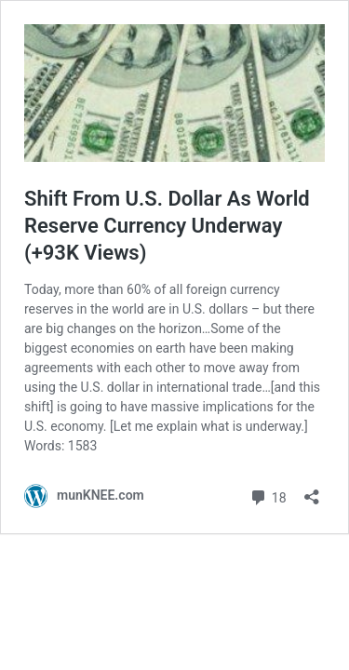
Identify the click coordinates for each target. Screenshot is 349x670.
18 (267, 495)
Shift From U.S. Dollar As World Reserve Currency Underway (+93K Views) (167, 225)
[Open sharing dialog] (312, 490)
